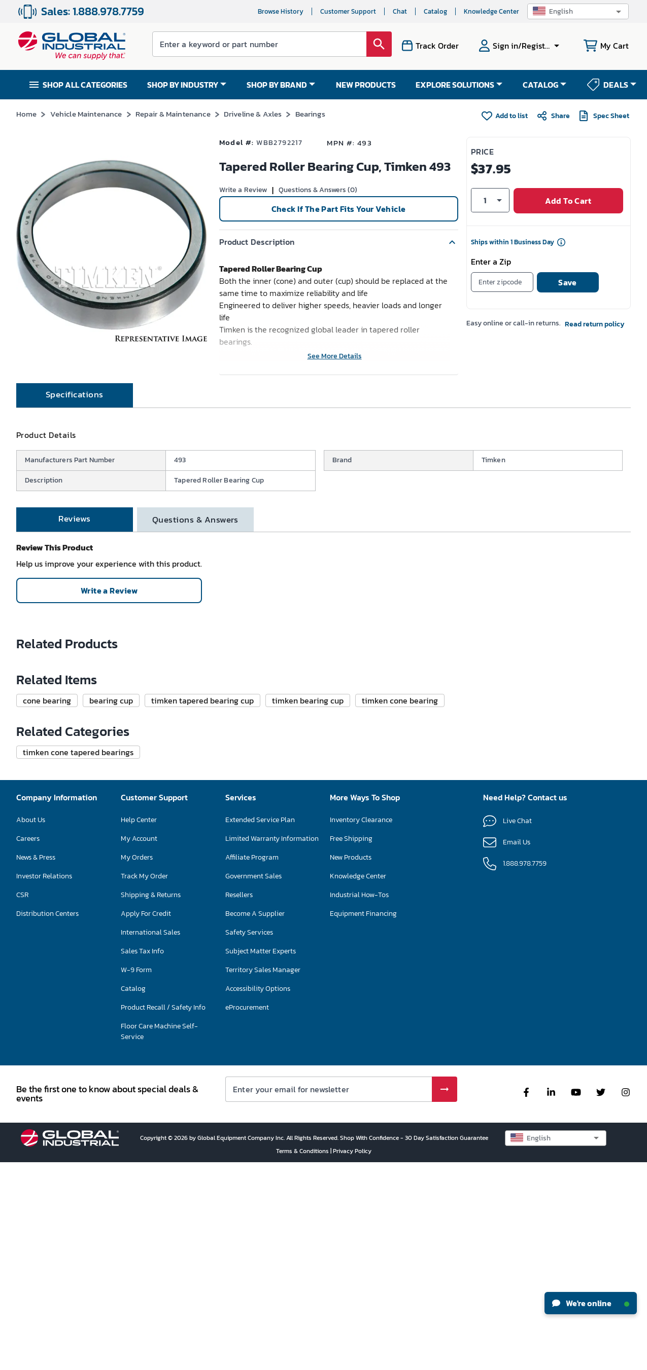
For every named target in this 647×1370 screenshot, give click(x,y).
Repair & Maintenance (173, 114)
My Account (139, 1046)
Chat (400, 11)
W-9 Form (136, 1177)
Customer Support (348, 11)
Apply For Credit (146, 1121)
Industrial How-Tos (359, 1102)
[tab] (74, 427)
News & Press (35, 1064)
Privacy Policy (352, 1358)
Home (26, 114)
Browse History (280, 11)
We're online (590, 1303)
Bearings (310, 114)
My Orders (137, 1064)
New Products (350, 1064)
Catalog (435, 11)
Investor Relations (44, 1083)
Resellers (239, 1102)
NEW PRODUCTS (366, 85)
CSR (22, 1102)
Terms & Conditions (303, 1358)
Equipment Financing (363, 1121)
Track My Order (144, 1083)
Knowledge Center (491, 11)
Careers (28, 1046)
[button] (578, 11)
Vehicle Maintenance (86, 114)
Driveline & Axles (253, 114)
